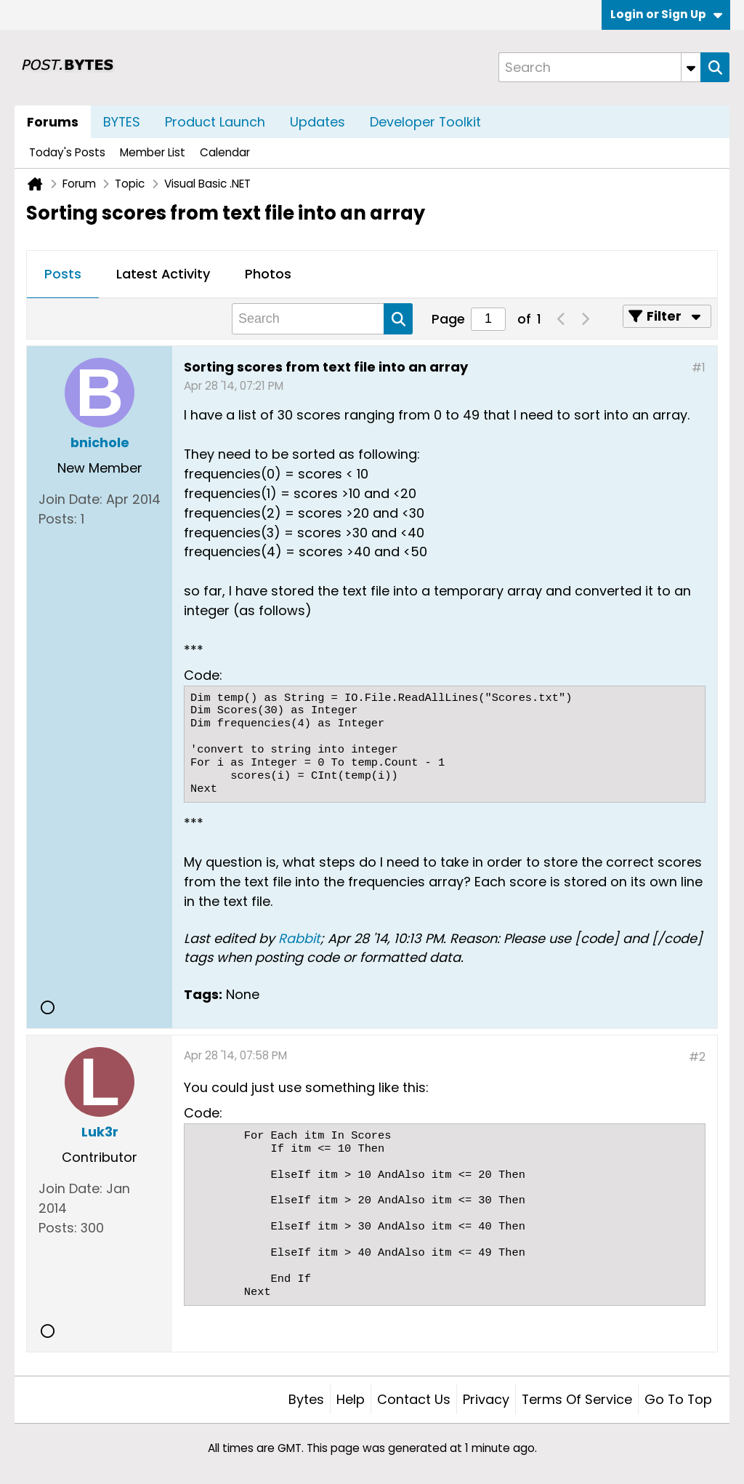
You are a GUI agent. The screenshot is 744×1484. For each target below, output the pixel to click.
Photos (268, 274)
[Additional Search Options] (691, 67)
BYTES (121, 122)
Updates (317, 122)
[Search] (599, 67)
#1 (698, 367)
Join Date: (70, 499)
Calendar (225, 152)
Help (350, 1399)
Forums (52, 122)
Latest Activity (163, 274)
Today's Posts (67, 152)
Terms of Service (577, 1399)
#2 (697, 1056)
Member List (152, 152)
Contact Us (413, 1399)
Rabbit (299, 938)
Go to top (678, 1399)
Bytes (306, 1399)
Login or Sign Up (666, 14)
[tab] (63, 275)
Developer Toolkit (425, 122)
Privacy (486, 1399)
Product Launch (215, 122)
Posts (62, 274)
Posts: (58, 519)
